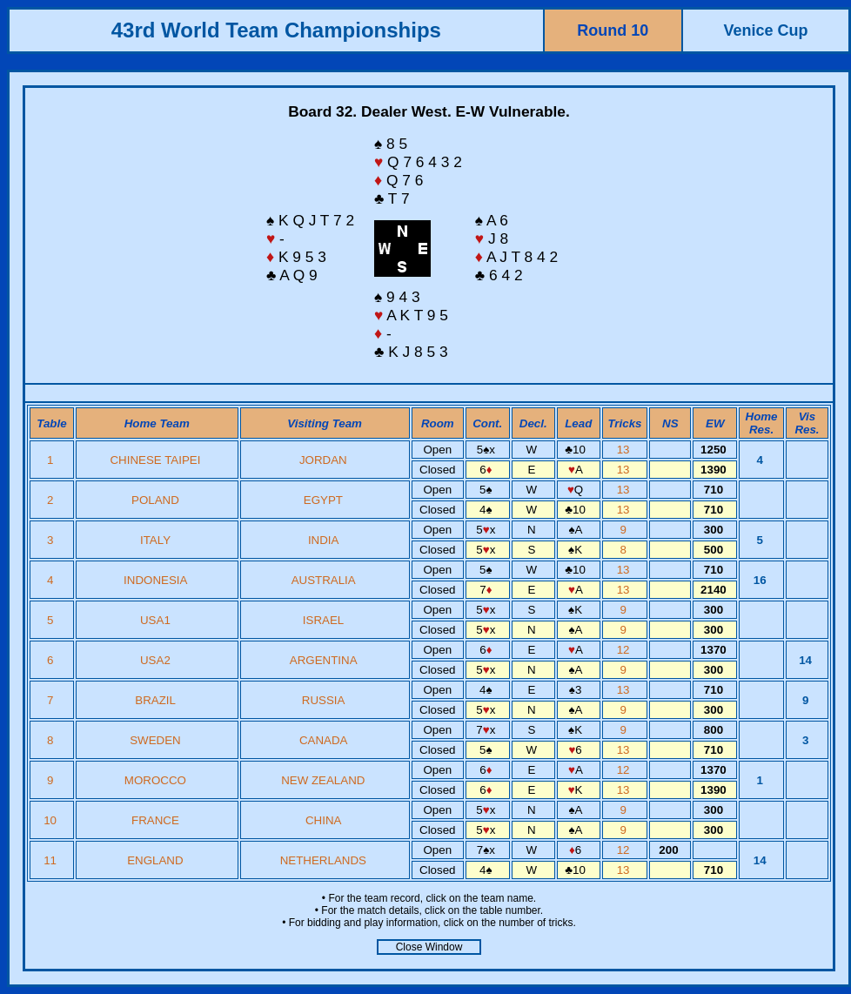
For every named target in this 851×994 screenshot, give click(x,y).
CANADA (323, 740)
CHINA (323, 820)
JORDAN (323, 460)
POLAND (155, 500)
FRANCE (155, 820)
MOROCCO (155, 780)
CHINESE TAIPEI (155, 460)
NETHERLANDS (323, 860)
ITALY (155, 540)
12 (625, 649)
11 (52, 860)
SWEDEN (155, 740)
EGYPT (323, 500)
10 (52, 820)
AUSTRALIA (323, 580)
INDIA (323, 540)
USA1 (155, 620)
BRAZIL (155, 700)
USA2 (155, 660)
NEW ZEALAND (323, 780)
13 (625, 449)
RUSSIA (323, 700)
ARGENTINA (323, 660)
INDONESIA (155, 580)
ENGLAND (155, 860)
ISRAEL (323, 620)
